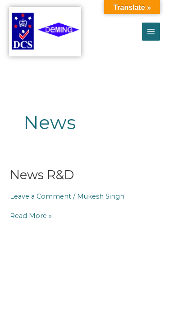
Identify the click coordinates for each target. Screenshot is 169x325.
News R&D (42, 174)
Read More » (31, 215)
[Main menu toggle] (151, 32)
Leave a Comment (40, 196)
